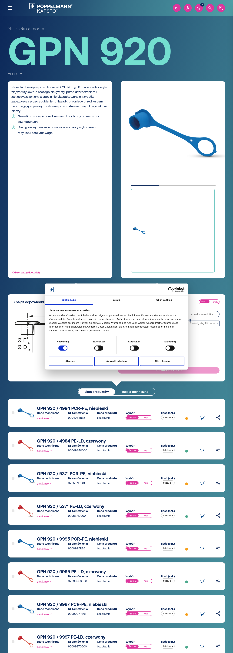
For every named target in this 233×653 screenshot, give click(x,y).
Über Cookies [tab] (164, 300)
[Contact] (221, 8)
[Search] (210, 8)
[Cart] (199, 8)
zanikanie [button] (44, 418)
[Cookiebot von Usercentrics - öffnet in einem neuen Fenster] (170, 289)
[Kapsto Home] (51, 8)
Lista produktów (97, 391)
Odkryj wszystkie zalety (26, 272)
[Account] (188, 8)
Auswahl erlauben (116, 361)
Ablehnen (70, 361)
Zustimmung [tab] (69, 300)
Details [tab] (116, 300)
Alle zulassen (162, 361)
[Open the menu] (10, 8)
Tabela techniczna (134, 391)
